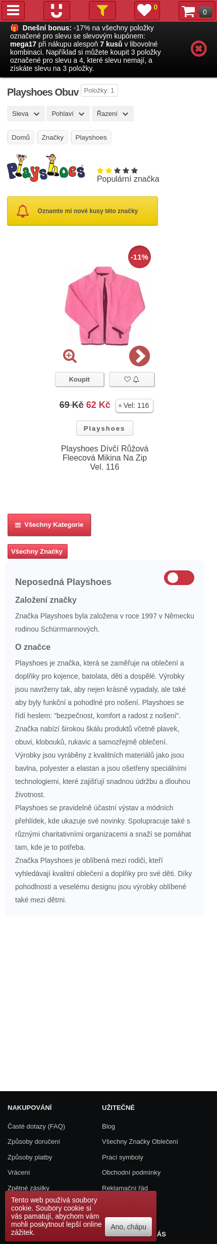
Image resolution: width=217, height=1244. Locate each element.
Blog (108, 1126)
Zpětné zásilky (28, 1188)
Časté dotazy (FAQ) (36, 1126)
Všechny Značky (37, 551)
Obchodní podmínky (131, 1172)
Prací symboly (122, 1157)
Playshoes (104, 428)
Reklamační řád (125, 1188)
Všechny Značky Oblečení (140, 1141)
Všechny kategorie (49, 524)
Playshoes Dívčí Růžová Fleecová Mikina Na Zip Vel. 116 (104, 457)
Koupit (79, 379)
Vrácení (19, 1172)
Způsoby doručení (34, 1141)
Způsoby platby (30, 1157)
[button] (135, 405)
